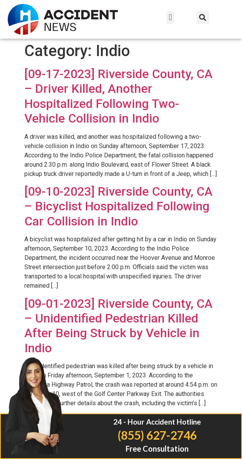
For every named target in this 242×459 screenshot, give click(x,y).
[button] (170, 17)
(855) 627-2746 (157, 435)
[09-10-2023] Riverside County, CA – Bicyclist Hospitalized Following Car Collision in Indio (118, 206)
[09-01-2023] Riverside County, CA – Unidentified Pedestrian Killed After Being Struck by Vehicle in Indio (118, 325)
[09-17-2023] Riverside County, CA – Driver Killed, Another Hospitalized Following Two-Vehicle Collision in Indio (118, 96)
